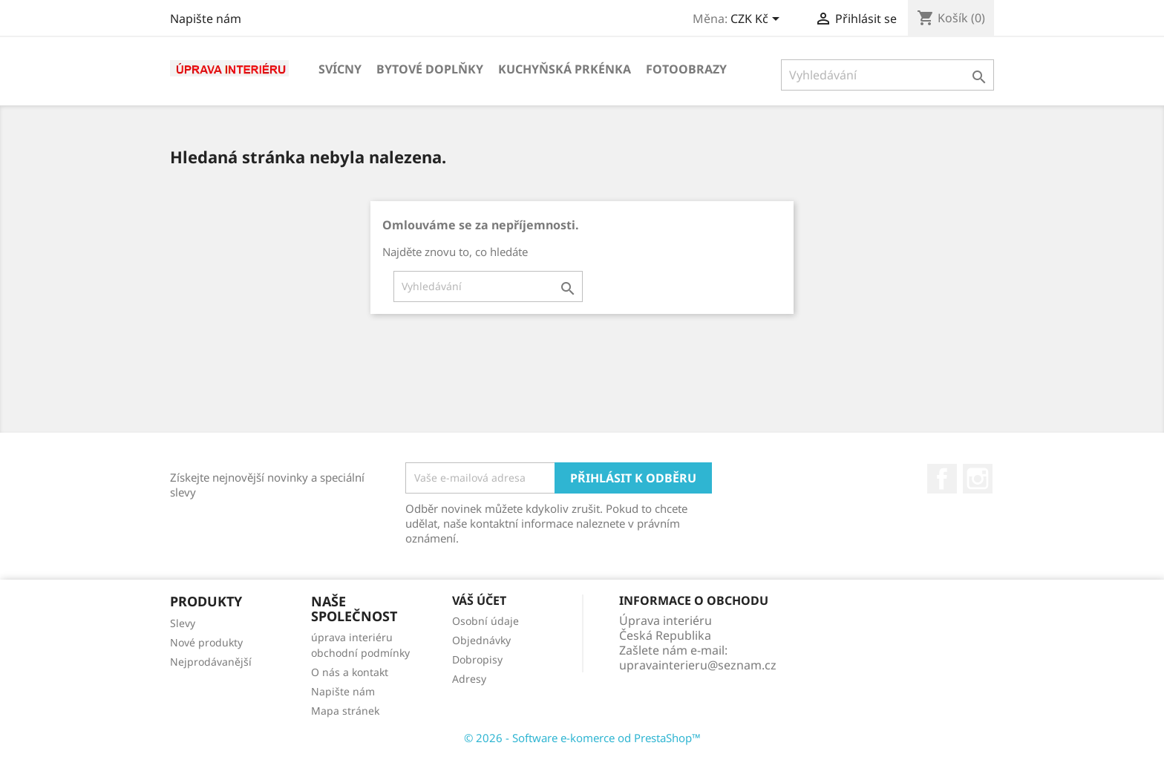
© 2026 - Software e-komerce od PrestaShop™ (582, 737)
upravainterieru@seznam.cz (697, 665)
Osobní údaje (485, 621)
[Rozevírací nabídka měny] (757, 20)
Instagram (978, 479)
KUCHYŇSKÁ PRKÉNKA (564, 69)
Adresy (469, 679)
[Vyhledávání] (887, 75)
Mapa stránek (345, 711)
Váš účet (479, 600)
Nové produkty (206, 642)
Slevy (182, 623)
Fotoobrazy (686, 69)
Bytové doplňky (429, 69)
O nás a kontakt (349, 672)
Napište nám (205, 18)
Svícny (340, 69)
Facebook (942, 479)
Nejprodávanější (211, 662)
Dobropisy (477, 659)
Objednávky (481, 640)
